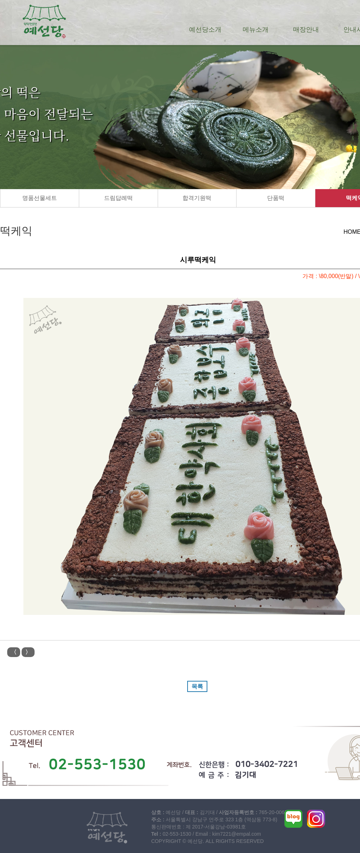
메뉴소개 (256, 29)
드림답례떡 (118, 198)
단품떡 (275, 198)
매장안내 (306, 29)
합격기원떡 (197, 198)
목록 (197, 686)
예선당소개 (205, 29)
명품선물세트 (39, 198)
